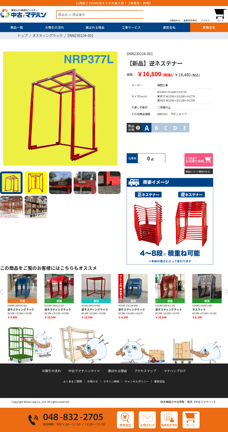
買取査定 (209, 27)
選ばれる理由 (95, 27)
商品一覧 (16, 27)
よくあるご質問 (72, 381)
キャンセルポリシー (137, 381)
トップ (23, 35)
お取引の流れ (54, 27)
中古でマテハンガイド (84, 370)
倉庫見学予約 (190, 20)
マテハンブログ (175, 370)
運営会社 (169, 27)
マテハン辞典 (111, 381)
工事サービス (131, 27)
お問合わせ (174, 20)
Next (115, 109)
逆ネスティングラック (21, 309)
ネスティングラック (47, 35)
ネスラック (199, 309)
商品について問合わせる (198, 171)
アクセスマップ (145, 370)
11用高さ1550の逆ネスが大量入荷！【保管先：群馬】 (114, 3)
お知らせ (92, 381)
